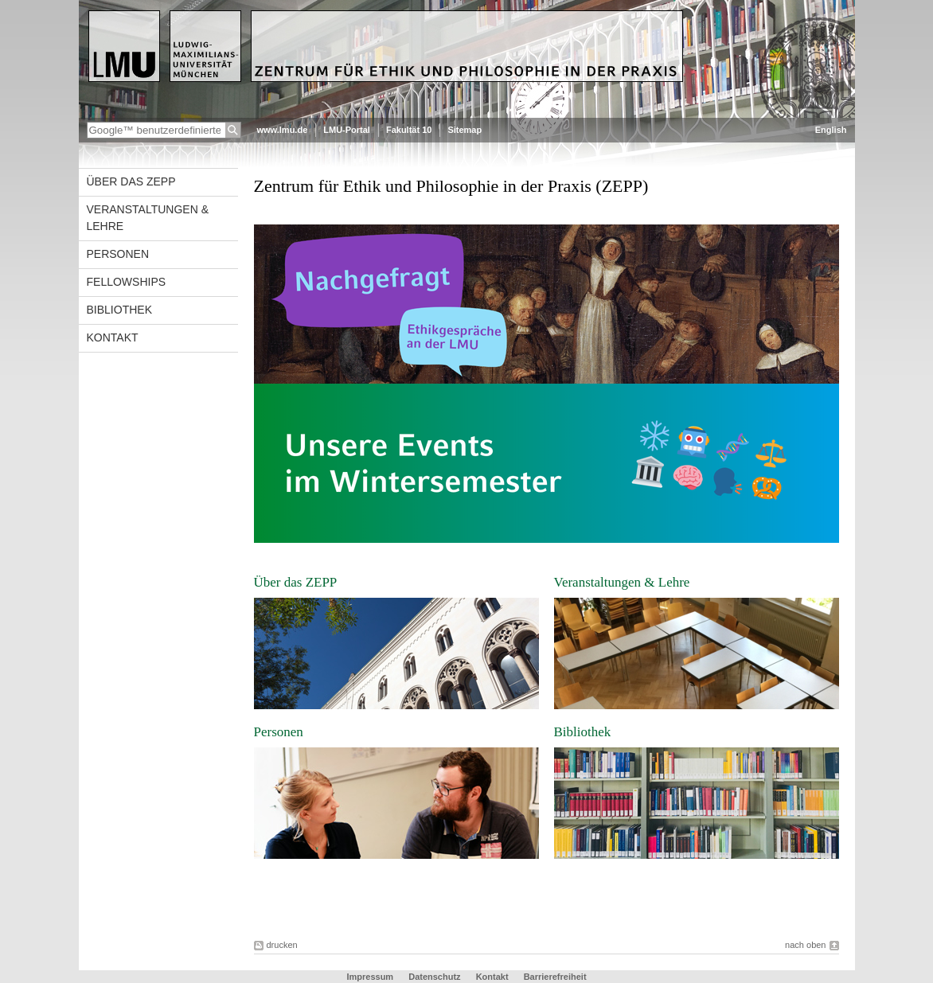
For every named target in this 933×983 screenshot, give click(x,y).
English (831, 130)
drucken (282, 945)
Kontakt (113, 337)
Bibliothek (119, 309)
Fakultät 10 (408, 130)
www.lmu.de (282, 130)
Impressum (371, 976)
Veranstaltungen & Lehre (148, 217)
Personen (118, 254)
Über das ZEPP (131, 181)
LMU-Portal (346, 130)
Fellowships (126, 281)
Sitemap (464, 130)
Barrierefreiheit (555, 976)
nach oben (805, 945)
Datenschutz (435, 976)
